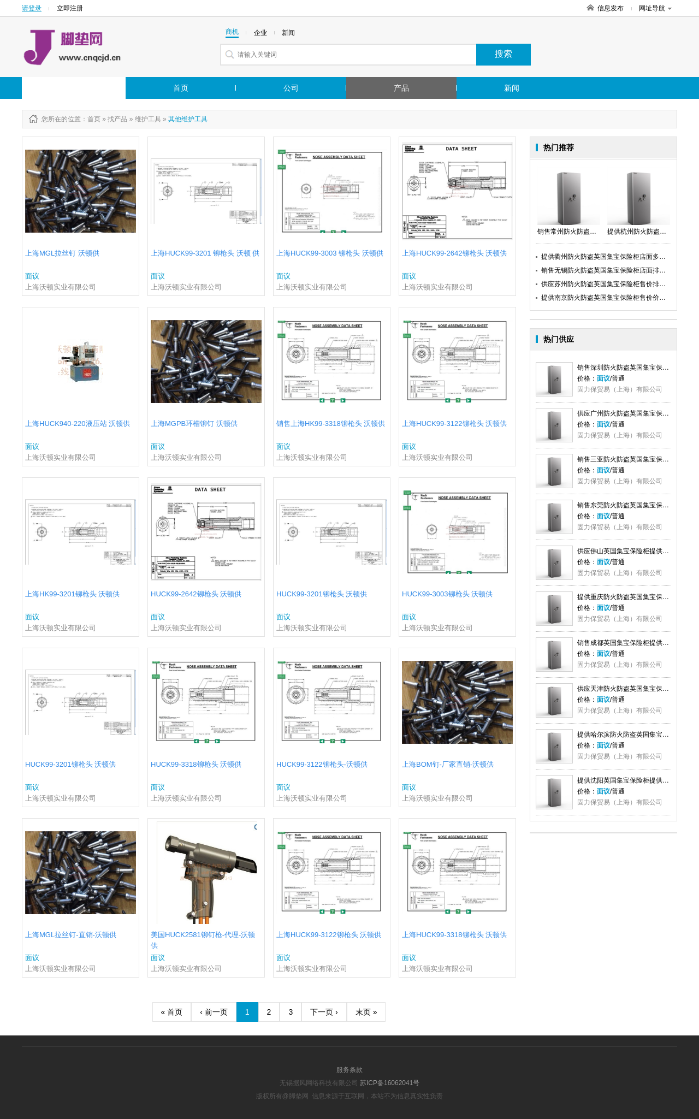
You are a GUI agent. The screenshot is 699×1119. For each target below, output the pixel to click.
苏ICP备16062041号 (389, 1083)
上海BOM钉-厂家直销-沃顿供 (448, 764)
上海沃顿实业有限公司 (60, 287)
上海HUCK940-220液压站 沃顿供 (77, 423)
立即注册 (70, 8)
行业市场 (61, 88)
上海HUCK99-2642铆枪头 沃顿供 (454, 253)
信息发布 (610, 8)
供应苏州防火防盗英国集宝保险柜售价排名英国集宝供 (619, 284)
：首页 (90, 119)
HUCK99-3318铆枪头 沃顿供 (196, 764)
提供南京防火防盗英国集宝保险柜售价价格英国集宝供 (619, 297)
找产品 (117, 119)
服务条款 (349, 1070)
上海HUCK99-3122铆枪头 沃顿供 (454, 423)
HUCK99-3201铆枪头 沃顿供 (321, 594)
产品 (401, 88)
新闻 (511, 88)
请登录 (32, 8)
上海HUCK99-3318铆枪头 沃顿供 (454, 935)
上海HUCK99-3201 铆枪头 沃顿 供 (205, 253)
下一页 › (324, 1012)
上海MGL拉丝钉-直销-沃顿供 (70, 935)
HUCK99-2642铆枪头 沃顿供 (196, 594)
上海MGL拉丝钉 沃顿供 (62, 253)
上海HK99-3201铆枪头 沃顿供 (72, 594)
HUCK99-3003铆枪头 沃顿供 (447, 594)
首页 (180, 88)
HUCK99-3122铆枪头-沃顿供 (322, 764)
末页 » (366, 1012)
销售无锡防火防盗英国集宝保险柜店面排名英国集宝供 (619, 270)
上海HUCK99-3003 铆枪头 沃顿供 (329, 253)
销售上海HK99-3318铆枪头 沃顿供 (330, 423)
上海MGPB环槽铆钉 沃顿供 (194, 423)
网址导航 (655, 8)
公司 (291, 88)
